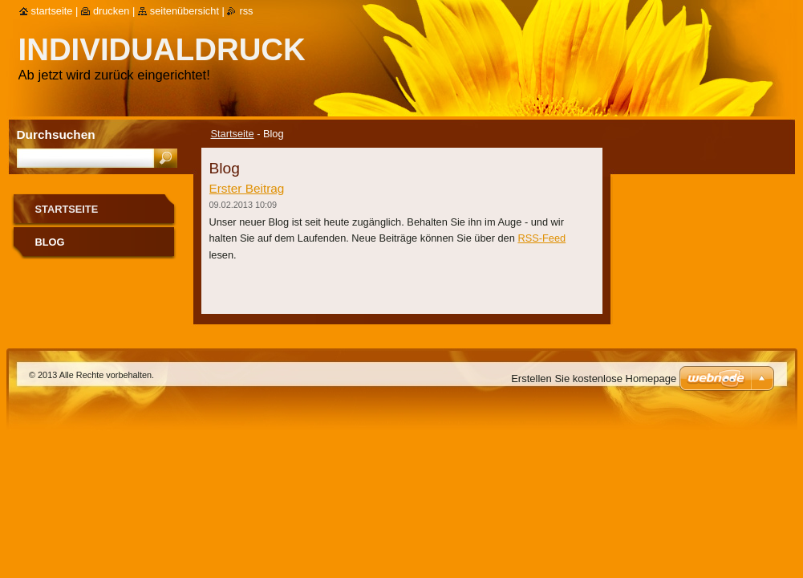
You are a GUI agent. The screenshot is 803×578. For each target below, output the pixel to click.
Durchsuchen (56, 134)
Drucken (111, 11)
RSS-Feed (541, 238)
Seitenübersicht (184, 11)
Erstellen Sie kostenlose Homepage (593, 378)
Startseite (232, 134)
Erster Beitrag (247, 188)
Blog (50, 242)
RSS (246, 11)
